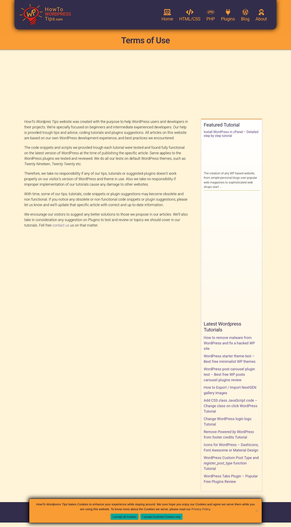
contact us (61, 225)
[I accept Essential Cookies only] (257, 511)
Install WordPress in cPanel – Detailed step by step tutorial (231, 134)
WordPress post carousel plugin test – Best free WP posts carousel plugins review (229, 374)
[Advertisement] (145, 84)
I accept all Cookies (124, 516)
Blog (245, 15)
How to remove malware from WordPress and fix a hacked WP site (229, 343)
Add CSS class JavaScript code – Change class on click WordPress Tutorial (230, 405)
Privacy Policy (201, 509)
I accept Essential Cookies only (161, 516)
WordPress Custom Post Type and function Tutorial (231, 463)
